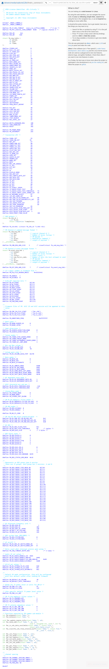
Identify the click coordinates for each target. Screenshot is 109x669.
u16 (35, 622)
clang (70, 45)
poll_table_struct (40, 627)
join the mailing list (97, 62)
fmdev (21, 615)
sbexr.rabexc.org (83, 51)
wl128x (24, 3)
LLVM (101, 43)
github (84, 64)
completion (16, 221)
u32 (32, 634)
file (46, 625)
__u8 (11, 220)
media (13, 3)
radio (19, 3)
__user (41, 630)
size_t (50, 630)
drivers (7, 3)
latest (95, 3)
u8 (10, 40)
